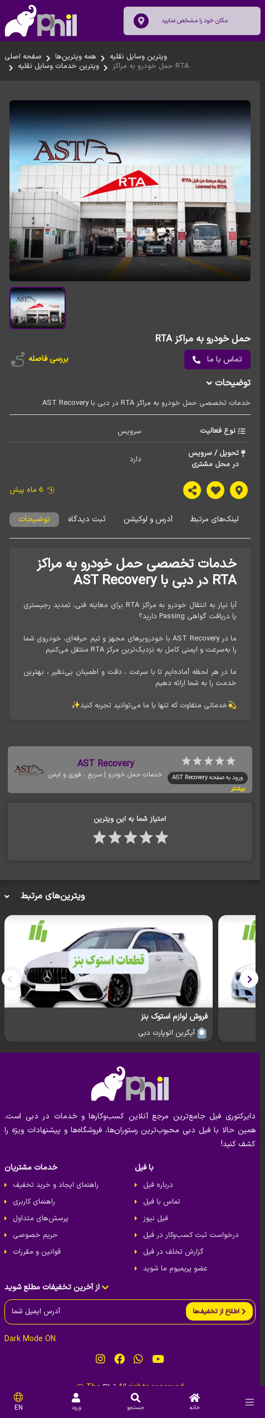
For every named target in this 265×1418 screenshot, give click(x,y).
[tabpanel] (132, 638)
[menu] (250, 1402)
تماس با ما (222, 364)
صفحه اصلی (23, 56)
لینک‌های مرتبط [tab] (214, 524)
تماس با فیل (164, 1208)
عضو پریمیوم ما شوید (177, 1275)
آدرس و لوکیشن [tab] (148, 524)
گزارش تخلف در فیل (175, 1258)
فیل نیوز (157, 1225)
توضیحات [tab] (34, 524)
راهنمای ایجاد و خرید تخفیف (56, 1191)
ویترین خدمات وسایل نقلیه (58, 66)
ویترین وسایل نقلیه (138, 56)
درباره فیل (160, 1191)
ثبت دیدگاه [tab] (87, 524)
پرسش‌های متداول (40, 1225)
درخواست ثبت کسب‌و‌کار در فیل (193, 1242)
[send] (224, 1318)
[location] (141, 21)
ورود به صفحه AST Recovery (212, 782)
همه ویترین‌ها (75, 56)
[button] (254, 984)
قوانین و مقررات (37, 1258)
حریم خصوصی (35, 1242)
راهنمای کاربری (34, 1208)
